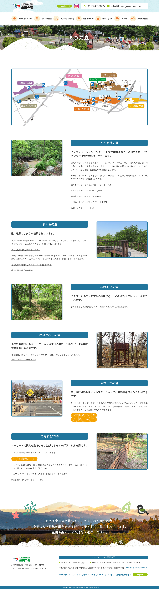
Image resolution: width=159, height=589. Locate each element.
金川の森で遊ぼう (67, 19)
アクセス (125, 19)
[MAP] (41, 565)
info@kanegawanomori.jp (127, 6)
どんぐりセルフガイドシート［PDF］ (87, 190)
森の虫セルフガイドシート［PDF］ (86, 196)
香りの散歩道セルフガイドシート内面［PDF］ (31, 265)
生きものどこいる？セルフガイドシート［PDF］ (92, 185)
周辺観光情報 (142, 19)
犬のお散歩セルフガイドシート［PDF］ (28, 480)
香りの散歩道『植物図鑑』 (23, 270)
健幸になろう (107, 19)
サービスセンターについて (135, 568)
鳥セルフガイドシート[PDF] (83, 208)
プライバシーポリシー (91, 575)
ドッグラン (24, 458)
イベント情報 (46, 19)
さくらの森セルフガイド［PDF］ (25, 250)
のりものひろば (83, 415)
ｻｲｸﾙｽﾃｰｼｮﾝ (83, 419)
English (64, 6)
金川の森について (25, 19)
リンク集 (108, 575)
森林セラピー (88, 19)
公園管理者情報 (122, 575)
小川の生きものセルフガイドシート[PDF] (89, 202)
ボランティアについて (68, 575)
